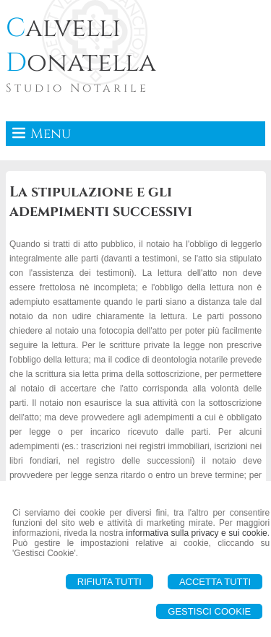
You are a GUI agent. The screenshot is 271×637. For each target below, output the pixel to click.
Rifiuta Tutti (109, 581)
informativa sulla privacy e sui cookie (196, 533)
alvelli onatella (81, 45)
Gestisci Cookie (209, 611)
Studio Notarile (77, 88)
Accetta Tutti (215, 581)
